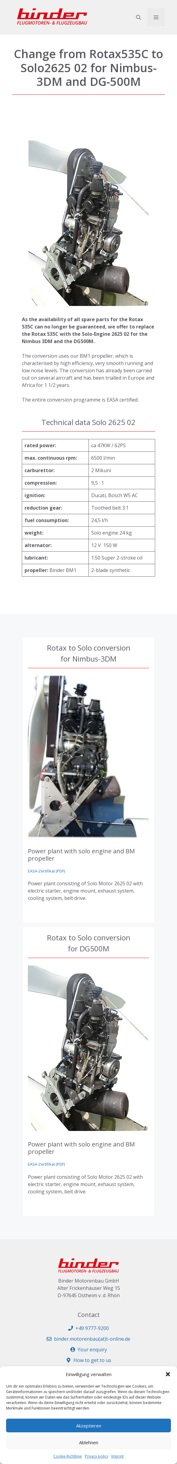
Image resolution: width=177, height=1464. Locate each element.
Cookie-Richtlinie (67, 1456)
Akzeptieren (88, 1426)
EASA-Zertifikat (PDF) (46, 871)
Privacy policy (96, 1456)
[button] (168, 1374)
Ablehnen (88, 1442)
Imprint (117, 1456)
